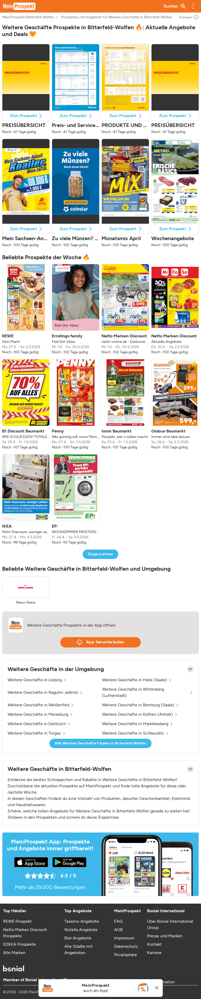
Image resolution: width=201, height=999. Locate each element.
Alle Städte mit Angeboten (78, 949)
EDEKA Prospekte (19, 944)
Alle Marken (14, 952)
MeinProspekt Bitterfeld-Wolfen (28, 17)
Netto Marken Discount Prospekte (25, 932)
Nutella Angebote (81, 929)
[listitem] (26, 309)
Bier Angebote (77, 938)
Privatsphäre (125, 954)
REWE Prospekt (17, 921)
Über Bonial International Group (170, 924)
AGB (118, 929)
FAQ (118, 921)
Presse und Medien (164, 935)
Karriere (154, 952)
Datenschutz (126, 946)
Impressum (124, 938)
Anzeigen (189, 17)
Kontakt (154, 944)
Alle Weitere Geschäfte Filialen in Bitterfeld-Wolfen (100, 743)
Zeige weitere (100, 554)
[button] (193, 6)
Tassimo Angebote (81, 921)
